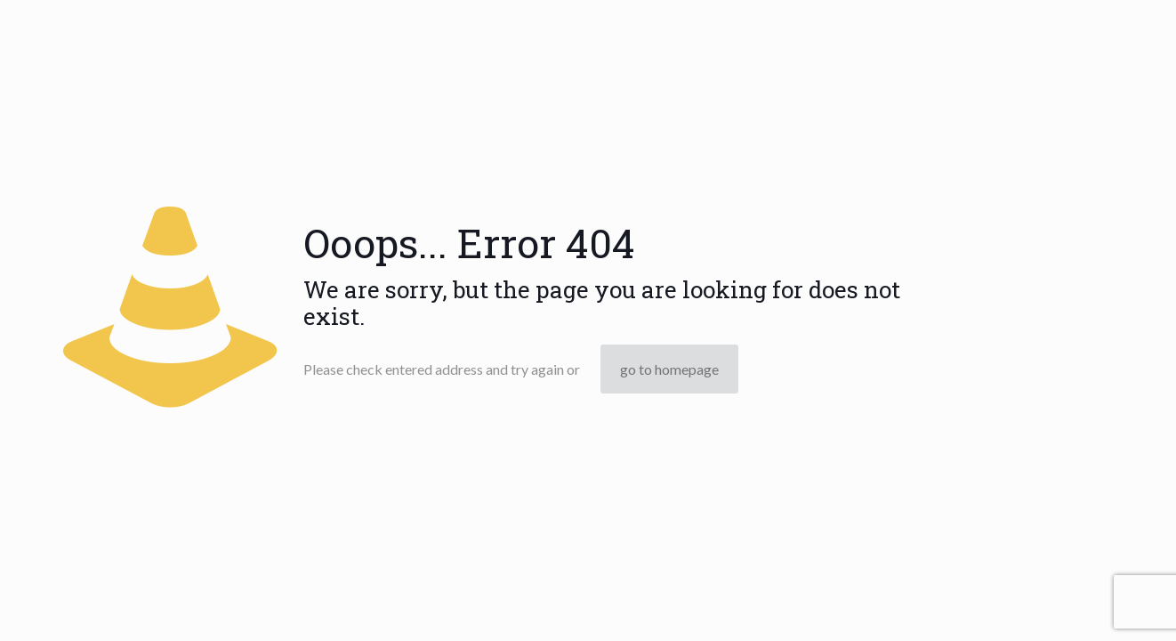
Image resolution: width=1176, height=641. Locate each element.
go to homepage (669, 369)
